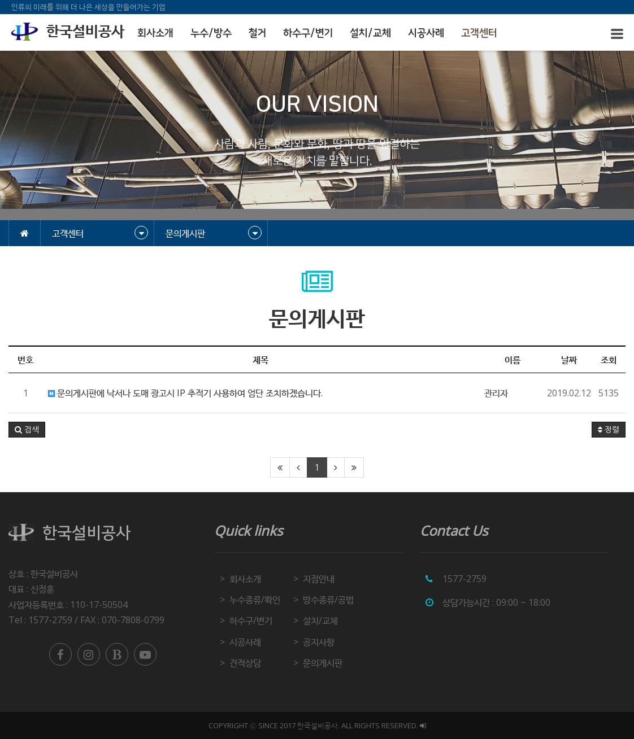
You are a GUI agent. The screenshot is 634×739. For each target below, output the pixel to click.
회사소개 (155, 33)
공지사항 (319, 642)
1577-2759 (464, 578)
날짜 (569, 359)
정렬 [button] (608, 430)
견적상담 (245, 663)
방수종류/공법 (328, 599)
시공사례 (426, 33)
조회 (608, 359)
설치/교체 (370, 33)
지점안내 (319, 578)
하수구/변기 (308, 33)
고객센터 (479, 33)
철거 (257, 33)
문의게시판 (322, 663)
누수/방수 (211, 33)
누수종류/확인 (254, 599)
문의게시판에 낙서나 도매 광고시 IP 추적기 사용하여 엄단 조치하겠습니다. (185, 393)
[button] (26, 430)
